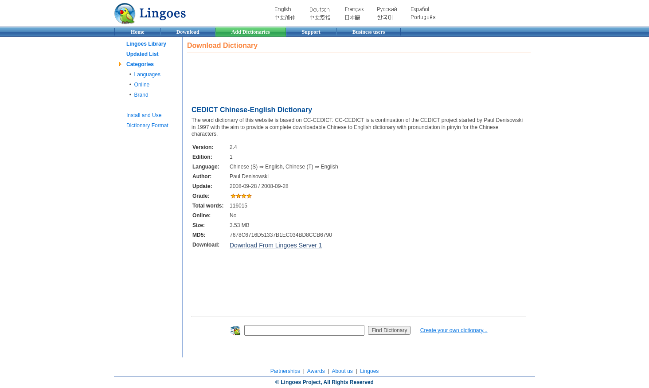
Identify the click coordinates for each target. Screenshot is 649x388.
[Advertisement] (348, 77)
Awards (316, 371)
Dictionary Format (147, 125)
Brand (141, 95)
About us (342, 371)
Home (138, 32)
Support (311, 32)
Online (142, 85)
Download (187, 32)
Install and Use (143, 115)
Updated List (142, 54)
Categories (140, 64)
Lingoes (369, 371)
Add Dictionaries (250, 32)
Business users (368, 32)
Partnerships (285, 371)
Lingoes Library (146, 44)
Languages (147, 74)
